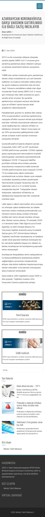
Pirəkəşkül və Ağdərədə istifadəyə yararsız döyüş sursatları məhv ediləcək (29, 405)
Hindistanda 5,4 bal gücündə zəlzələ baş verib (29, 423)
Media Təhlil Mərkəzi (13, 449)
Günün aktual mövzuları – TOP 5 (28, 386)
